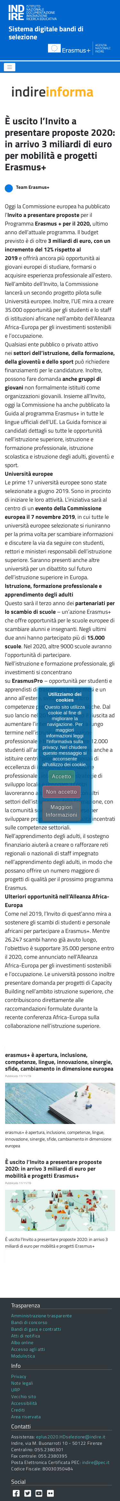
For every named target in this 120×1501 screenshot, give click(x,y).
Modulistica (23, 1355)
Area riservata (26, 1416)
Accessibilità (24, 1403)
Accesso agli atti (28, 1349)
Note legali (22, 1383)
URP (15, 1389)
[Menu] (9, 67)
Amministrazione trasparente (41, 1315)
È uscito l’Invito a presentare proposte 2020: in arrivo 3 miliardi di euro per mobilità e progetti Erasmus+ (53, 1169)
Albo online (22, 1342)
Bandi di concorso (29, 1322)
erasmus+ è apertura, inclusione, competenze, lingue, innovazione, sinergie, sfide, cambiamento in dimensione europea (60, 1062)
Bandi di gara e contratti (36, 1329)
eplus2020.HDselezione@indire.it (71, 1436)
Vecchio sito (23, 1396)
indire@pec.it (96, 1462)
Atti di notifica (25, 1335)
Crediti (18, 1409)
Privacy (19, 1376)
